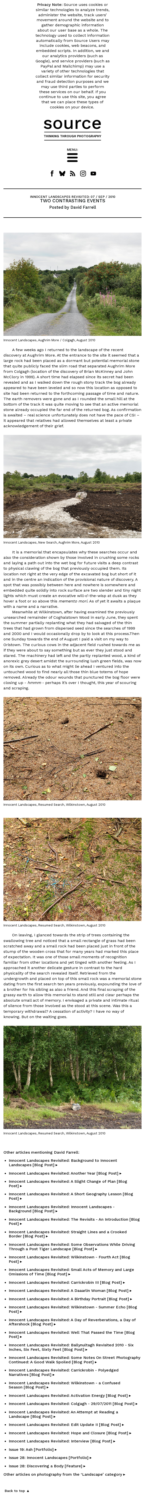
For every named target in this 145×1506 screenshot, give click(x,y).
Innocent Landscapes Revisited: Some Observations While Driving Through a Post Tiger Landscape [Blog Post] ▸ (72, 1246)
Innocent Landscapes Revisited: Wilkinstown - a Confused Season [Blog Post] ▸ (64, 1385)
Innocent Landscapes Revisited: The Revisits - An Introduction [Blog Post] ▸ (74, 1221)
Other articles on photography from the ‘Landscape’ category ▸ (64, 1474)
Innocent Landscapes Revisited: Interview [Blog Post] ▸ (62, 1441)
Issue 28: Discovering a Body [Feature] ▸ (47, 1466)
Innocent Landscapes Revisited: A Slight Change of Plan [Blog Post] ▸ (68, 1183)
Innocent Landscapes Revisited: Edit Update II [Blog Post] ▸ (66, 1424)
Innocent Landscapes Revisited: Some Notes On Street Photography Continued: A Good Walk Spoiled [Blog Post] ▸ (74, 1359)
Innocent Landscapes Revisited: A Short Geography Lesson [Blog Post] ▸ (71, 1196)
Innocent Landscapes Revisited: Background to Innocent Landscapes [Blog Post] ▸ (63, 1162)
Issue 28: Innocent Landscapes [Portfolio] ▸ (50, 1457)
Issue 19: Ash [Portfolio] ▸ (33, 1449)
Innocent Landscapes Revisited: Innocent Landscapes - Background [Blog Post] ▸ (62, 1209)
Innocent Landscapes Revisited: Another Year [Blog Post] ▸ (65, 1173)
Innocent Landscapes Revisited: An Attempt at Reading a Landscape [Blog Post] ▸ (63, 1414)
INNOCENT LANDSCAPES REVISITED (59, 197)
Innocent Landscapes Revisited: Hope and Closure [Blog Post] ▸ (70, 1433)
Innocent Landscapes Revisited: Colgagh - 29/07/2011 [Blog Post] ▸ (73, 1403)
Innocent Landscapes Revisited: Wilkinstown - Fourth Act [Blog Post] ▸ (69, 1259)
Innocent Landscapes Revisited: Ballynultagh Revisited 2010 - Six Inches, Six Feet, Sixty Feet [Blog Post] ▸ (71, 1347)
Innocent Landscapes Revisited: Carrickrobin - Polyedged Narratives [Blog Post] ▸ (64, 1372)
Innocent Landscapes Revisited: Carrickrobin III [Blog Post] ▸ (67, 1282)
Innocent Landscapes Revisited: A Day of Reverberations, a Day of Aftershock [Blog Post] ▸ (72, 1322)
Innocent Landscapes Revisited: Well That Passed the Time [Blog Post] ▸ (72, 1334)
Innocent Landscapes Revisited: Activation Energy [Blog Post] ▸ (70, 1395)
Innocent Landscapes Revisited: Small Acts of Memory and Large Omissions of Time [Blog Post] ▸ (71, 1271)
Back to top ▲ (17, 1491)
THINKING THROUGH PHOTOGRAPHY (72, 136)
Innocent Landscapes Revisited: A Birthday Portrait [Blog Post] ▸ (70, 1299)
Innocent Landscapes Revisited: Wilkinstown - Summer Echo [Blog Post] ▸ (73, 1309)
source (72, 122)
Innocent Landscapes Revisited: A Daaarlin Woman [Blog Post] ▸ (70, 1290)
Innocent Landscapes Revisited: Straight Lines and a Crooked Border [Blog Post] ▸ (68, 1234)
